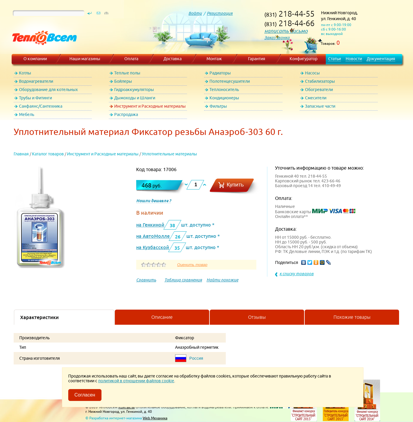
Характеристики (39, 317)
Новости (354, 58)
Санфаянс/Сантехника (40, 106)
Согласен (84, 394)
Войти (195, 13)
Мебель (26, 114)
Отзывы (257, 317)
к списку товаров (296, 273)
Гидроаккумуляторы (134, 89)
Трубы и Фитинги (35, 97)
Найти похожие (222, 280)
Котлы (25, 73)
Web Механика (155, 418)
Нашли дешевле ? (153, 200)
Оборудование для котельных (48, 89)
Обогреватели (319, 89)
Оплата (131, 58)
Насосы (312, 73)
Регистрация (220, 13)
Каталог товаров (48, 154)
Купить (235, 184)
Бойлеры (123, 81)
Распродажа (126, 114)
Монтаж (214, 58)
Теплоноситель (224, 89)
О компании (35, 58)
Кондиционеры (224, 97)
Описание (162, 317)
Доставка (172, 58)
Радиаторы (220, 73)
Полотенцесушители (229, 81)
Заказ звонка (277, 37)
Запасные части (320, 106)
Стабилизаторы (320, 81)
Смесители (315, 97)
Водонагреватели (36, 81)
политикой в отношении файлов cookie (136, 380)
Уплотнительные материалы (169, 154)
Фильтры (218, 106)
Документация (381, 58)
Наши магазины (84, 58)
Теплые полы (127, 73)
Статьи (334, 58)
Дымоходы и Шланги (134, 97)
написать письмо (286, 31)
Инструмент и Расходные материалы (150, 106)
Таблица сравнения (183, 280)
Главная (21, 154)
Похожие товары (352, 317)
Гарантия (256, 58)
